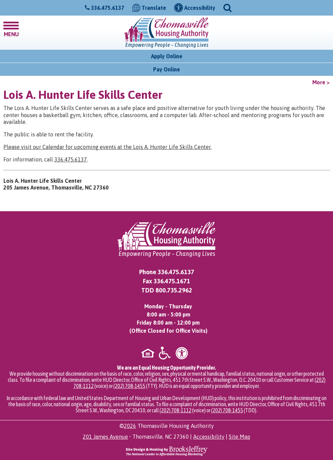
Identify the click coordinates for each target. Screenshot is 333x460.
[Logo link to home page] (166, 33)
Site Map (239, 437)
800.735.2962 (173, 290)
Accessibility (208, 437)
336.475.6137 (107, 8)
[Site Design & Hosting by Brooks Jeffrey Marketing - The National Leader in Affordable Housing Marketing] (166, 450)
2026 (130, 426)
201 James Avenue (105, 437)
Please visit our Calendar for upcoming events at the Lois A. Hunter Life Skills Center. (107, 147)
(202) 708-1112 (175, 410)
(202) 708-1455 (129, 386)
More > (321, 82)
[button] (227, 7)
